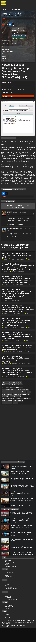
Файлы (4, 57)
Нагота (27, 408)
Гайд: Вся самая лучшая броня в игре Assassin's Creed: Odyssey (22, 493)
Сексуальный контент (8, 408)
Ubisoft (14, 39)
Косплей (7, 629)
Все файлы (8, 619)
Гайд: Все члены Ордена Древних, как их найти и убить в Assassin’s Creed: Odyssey (21, 507)
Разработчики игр (10, 580)
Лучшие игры (9, 574)
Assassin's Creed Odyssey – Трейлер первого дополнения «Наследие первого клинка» (21, 547)
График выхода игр (11, 576)
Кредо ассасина (12, 417)
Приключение (21, 27)
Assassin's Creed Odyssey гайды (10, 399)
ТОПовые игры (18, 404)
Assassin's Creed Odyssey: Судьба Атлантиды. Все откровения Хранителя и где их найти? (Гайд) (21, 520)
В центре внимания (11, 602)
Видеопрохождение (11, 613)
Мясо (18, 414)
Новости (4, 45)
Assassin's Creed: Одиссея (9, 15)
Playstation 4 (15, 35)
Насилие (23, 414)
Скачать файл (8, 95)
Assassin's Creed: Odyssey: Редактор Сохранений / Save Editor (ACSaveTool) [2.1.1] (17, 272)
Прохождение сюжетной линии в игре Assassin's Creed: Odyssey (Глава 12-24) (22, 514)
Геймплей (8, 611)
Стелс (28, 414)
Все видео (8, 608)
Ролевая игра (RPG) (17, 30)
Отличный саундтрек (26, 412)
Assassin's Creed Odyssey (23, 8)
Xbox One (14, 37)
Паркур (20, 417)
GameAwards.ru (5, 8)
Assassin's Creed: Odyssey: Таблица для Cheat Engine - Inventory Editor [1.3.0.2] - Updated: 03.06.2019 (17, 364)
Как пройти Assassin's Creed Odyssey (11, 476)
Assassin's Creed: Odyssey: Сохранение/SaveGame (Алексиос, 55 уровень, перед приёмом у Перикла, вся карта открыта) (17, 352)
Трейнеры (8, 589)
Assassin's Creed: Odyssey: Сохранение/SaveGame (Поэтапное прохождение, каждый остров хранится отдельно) (17, 376)
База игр (7, 577)
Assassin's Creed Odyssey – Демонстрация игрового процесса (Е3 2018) (21, 561)
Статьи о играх (9, 598)
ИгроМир (8, 631)
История (4, 417)
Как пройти (5, 48)
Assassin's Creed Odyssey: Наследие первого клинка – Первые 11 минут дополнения (22, 541)
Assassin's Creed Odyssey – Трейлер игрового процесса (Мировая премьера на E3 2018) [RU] (21, 568)
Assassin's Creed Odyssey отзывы (11, 401)
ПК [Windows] (15, 32)
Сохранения (9, 590)
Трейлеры (8, 610)
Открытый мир (19, 408)
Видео (4, 54)
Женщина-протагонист (20, 406)
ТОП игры (8, 578)
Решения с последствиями (20, 410)
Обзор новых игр (10, 599)
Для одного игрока (7, 406)
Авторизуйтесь (11, 222)
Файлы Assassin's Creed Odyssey (10, 9)
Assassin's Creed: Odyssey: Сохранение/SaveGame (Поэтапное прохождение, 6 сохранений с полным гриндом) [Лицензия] (17, 388)
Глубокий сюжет (6, 410)
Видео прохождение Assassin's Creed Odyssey (22, 553)
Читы (3, 59)
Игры (13, 8)
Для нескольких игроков (9, 414)
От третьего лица (14, 412)
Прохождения (9, 586)
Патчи (7, 622)
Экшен (14, 27)
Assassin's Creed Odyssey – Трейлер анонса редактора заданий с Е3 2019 (22, 526)
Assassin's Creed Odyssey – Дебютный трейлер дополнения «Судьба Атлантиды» (22, 534)
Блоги (7, 628)
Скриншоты (5, 52)
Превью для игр (10, 601)
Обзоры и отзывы (7, 50)
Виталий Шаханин (12, 245)
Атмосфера (5, 412)
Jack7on (9, 229)
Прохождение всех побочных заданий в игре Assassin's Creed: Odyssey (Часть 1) (21, 500)
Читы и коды (9, 587)
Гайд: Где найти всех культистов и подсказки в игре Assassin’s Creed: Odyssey (21, 480)
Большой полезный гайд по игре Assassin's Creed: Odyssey (21, 486)
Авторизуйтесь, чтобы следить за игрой (14, 21)
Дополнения (9, 620)
